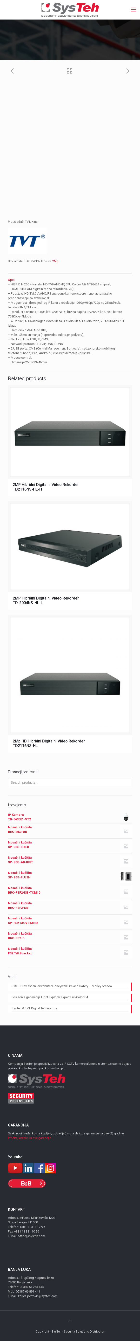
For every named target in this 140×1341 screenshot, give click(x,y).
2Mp (55, 261)
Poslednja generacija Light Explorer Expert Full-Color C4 (50, 997)
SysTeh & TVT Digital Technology (34, 1008)
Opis (11, 280)
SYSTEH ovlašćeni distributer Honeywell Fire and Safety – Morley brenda (62, 986)
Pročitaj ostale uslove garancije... (30, 1138)
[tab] (70, 279)
